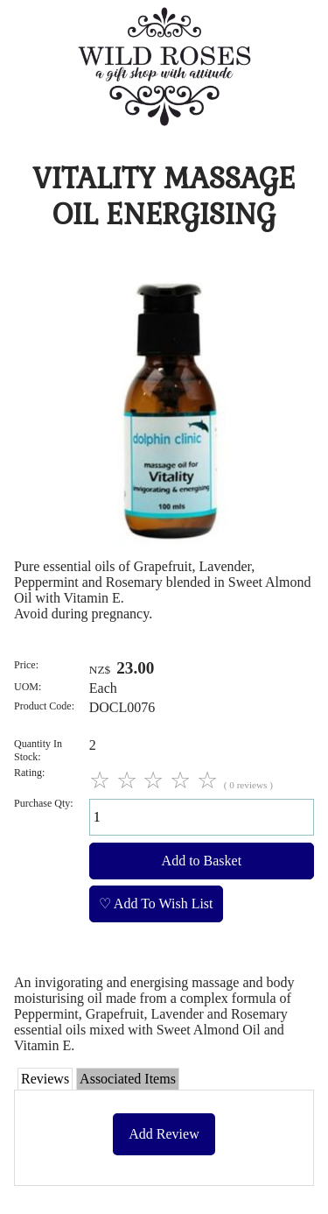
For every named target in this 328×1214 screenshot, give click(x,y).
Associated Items (128, 1078)
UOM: (27, 687)
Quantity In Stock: (38, 750)
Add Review (164, 1133)
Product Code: (44, 706)
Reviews (45, 1078)
